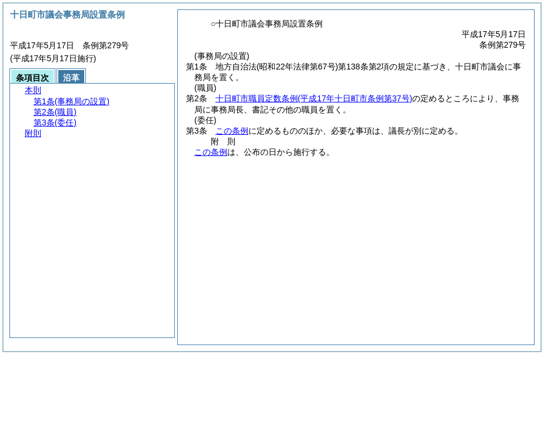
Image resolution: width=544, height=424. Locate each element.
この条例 (231, 130)
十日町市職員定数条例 (313, 98)
